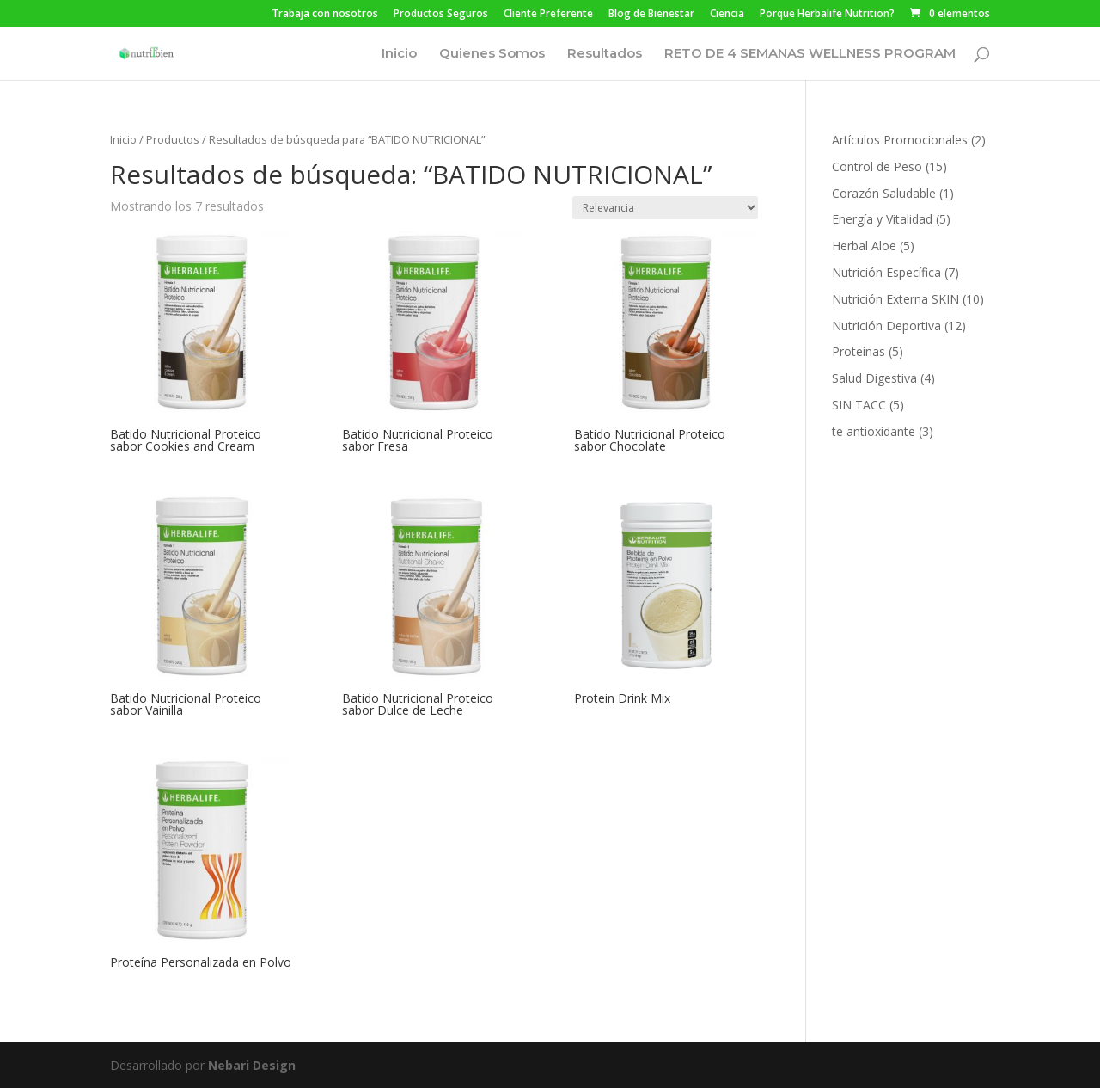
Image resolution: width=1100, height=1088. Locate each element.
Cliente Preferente (548, 15)
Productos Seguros (441, 15)
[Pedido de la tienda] (665, 207)
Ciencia (727, 15)
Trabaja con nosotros (325, 15)
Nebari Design (252, 1065)
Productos (172, 139)
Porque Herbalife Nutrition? (827, 15)
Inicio (399, 54)
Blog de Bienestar (651, 15)
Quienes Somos (492, 54)
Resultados (604, 54)
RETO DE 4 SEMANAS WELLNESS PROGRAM (810, 54)
